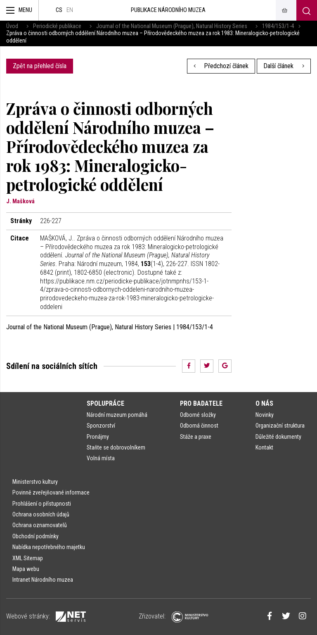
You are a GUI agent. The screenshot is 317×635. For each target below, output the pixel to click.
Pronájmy (98, 436)
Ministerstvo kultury (35, 481)
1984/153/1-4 (278, 26)
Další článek (283, 66)
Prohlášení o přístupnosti (41, 503)
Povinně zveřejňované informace (51, 492)
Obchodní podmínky (35, 536)
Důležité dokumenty (278, 436)
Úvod (12, 26)
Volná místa (101, 458)
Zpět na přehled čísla (39, 66)
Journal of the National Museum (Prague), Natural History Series (171, 26)
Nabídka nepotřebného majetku (48, 547)
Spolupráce (105, 403)
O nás (264, 403)
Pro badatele (201, 403)
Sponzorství (101, 425)
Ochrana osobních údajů (40, 514)
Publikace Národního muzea (168, 10)
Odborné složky (198, 414)
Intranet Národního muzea (42, 579)
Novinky (264, 414)
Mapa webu (25, 569)
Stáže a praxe (195, 436)
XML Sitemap (27, 558)
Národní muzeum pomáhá (117, 414)
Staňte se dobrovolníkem (116, 447)
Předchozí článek (221, 66)
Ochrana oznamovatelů (39, 525)
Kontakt (264, 447)
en (69, 10)
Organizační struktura (280, 425)
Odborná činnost (199, 425)
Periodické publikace (57, 26)
